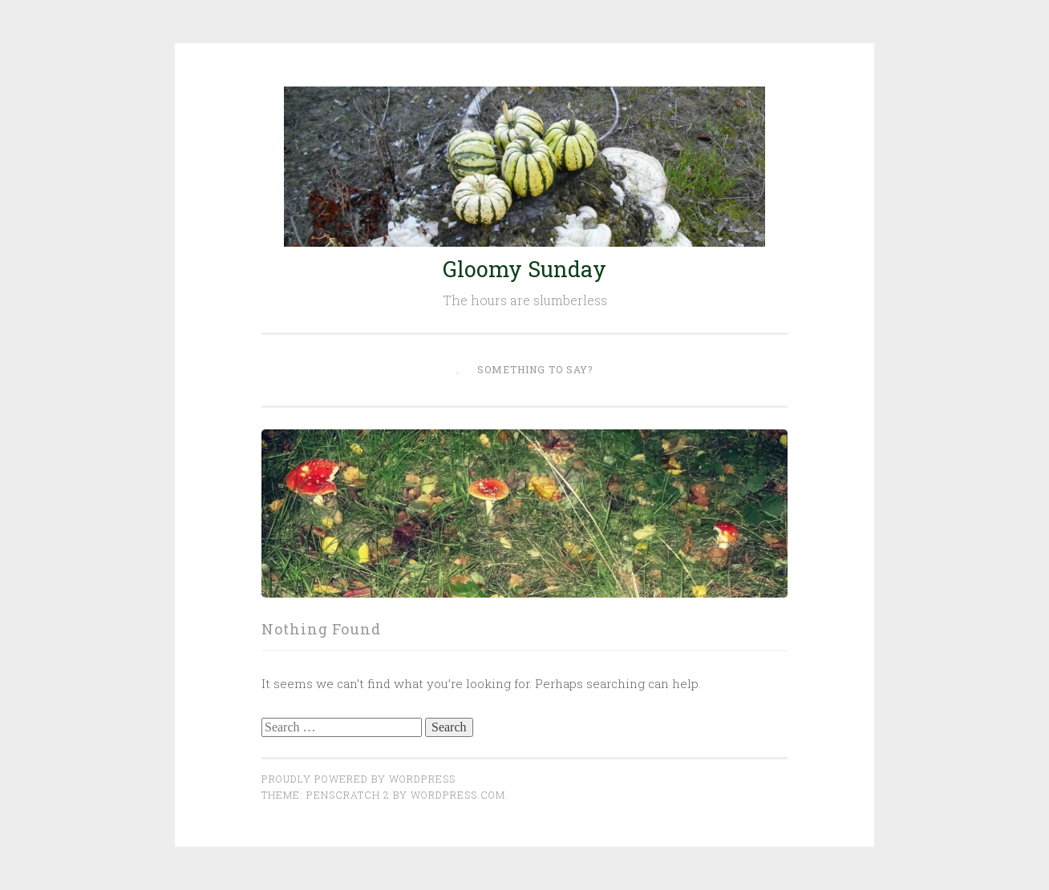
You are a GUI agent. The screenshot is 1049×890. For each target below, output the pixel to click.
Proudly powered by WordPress (358, 778)
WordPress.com (458, 794)
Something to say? (535, 369)
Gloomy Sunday (524, 269)
